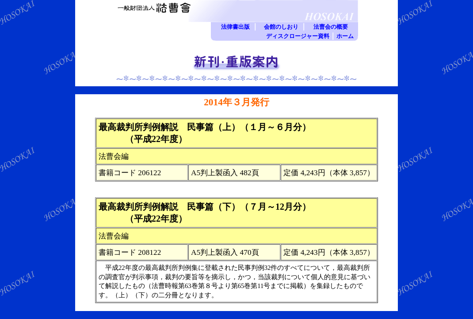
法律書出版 (235, 26)
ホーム (345, 36)
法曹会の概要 (330, 26)
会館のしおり (281, 26)
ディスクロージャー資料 (297, 36)
